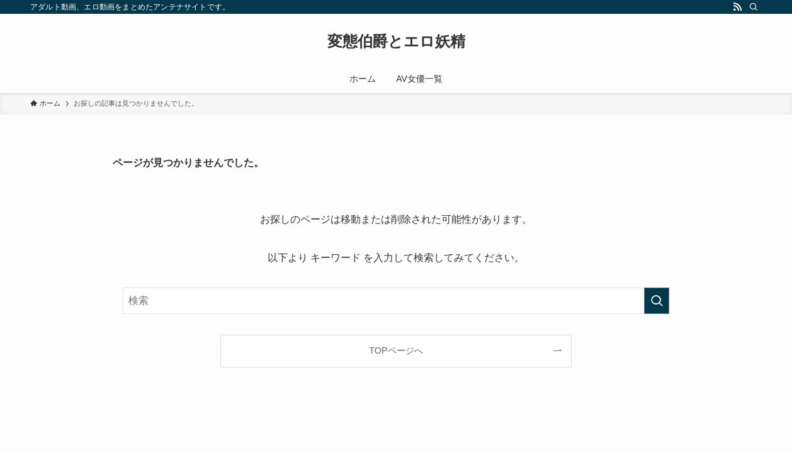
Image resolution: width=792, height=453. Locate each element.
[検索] (753, 7)
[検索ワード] (396, 301)
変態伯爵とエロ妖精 (396, 41)
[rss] (737, 7)
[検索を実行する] (656, 301)
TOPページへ (395, 350)
